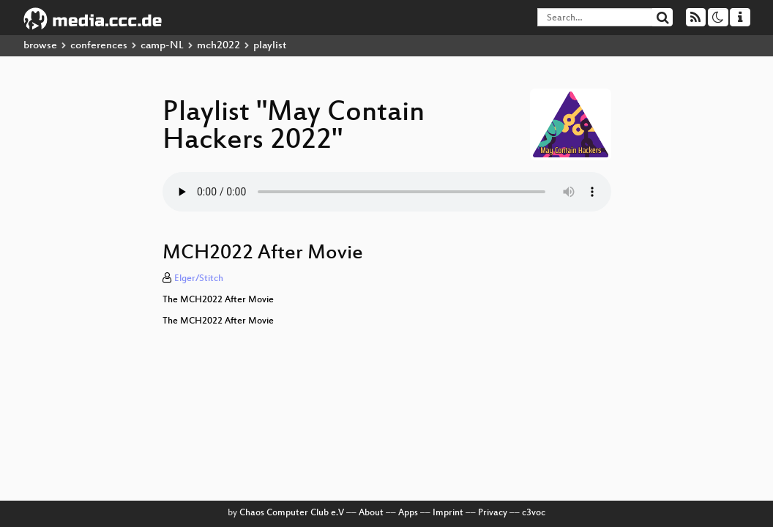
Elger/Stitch (198, 279)
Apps (408, 513)
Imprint (448, 513)
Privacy (492, 513)
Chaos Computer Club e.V (291, 513)
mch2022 (218, 46)
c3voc (533, 513)
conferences (98, 46)
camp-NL (162, 46)
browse (40, 46)
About (371, 513)
